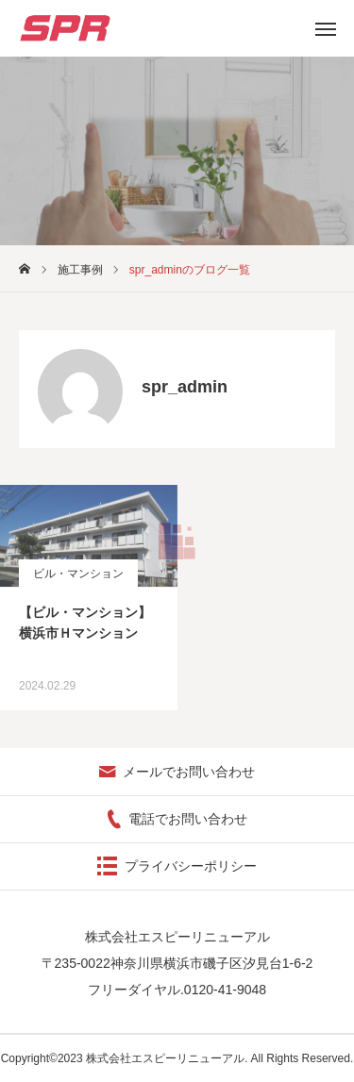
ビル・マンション (78, 573)
